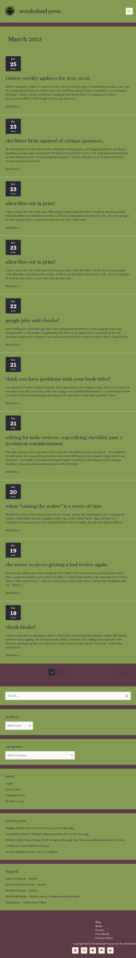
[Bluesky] (110, 950)
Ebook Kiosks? (21, 627)
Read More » (13, 106)
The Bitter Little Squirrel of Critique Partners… (55, 141)
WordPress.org (14, 800)
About (99, 925)
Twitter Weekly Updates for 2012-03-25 (48, 78)
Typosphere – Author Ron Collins (25, 901)
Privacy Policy (104, 937)
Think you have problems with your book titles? (58, 379)
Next (127, 672)
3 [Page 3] (66, 672)
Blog (98, 921)
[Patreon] (101, 950)
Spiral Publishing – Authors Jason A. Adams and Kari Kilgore (42, 895)
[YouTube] (93, 950)
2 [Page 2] (59, 672)
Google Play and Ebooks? (32, 320)
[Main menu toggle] (129, 11)
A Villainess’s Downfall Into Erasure (27, 845)
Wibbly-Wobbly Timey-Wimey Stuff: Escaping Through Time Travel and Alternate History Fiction (65, 839)
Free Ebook (102, 933)
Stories (99, 929)
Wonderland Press (39, 11)
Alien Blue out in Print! (30, 203)
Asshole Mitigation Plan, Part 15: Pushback (31, 851)
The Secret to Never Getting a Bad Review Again (56, 564)
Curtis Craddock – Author (21, 878)
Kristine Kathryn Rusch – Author (25, 884)
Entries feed (12, 788)
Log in (9, 783)
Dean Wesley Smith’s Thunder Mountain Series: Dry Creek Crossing (47, 833)
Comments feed (15, 794)
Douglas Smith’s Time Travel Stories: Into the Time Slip (39, 827)
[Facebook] (75, 950)
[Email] (84, 950)
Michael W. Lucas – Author (21, 890)
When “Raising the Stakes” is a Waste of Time (54, 506)
